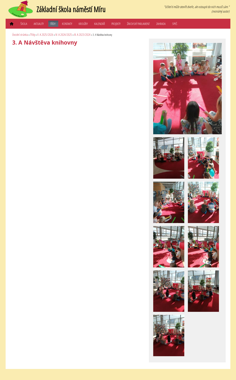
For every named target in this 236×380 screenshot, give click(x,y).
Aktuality (39, 24)
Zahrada (161, 24)
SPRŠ (174, 24)
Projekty (115, 24)
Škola (23, 24)
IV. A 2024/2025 (63, 34)
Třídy (52, 24)
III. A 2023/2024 (82, 34)
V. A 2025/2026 (45, 34)
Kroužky (83, 24)
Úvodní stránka (20, 34)
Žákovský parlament (138, 24)
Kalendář (99, 24)
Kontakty (67, 24)
